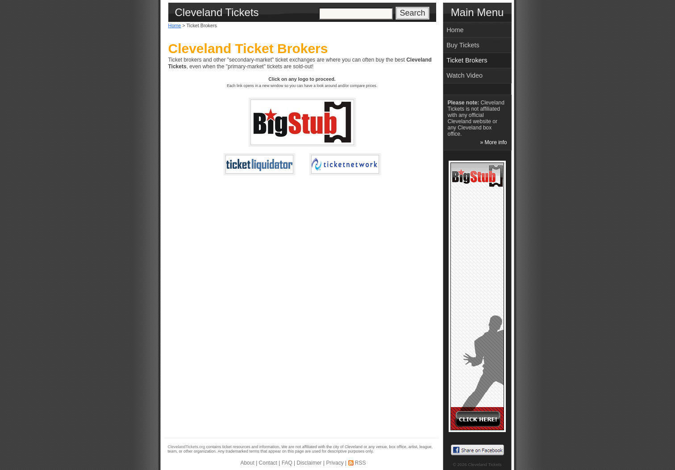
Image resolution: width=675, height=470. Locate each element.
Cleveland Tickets (484, 464)
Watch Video (464, 75)
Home (174, 25)
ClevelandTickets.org (186, 447)
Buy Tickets (462, 45)
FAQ (287, 463)
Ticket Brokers (466, 60)
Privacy (334, 463)
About (247, 463)
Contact (268, 463)
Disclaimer (309, 463)
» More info (493, 142)
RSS (360, 463)
